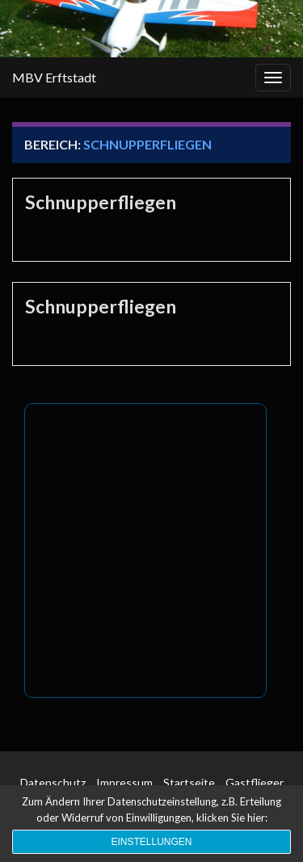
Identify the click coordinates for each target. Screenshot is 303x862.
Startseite (189, 782)
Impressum (124, 782)
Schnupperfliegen (100, 202)
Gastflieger (254, 782)
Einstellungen (151, 841)
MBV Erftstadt (54, 77)
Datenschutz (53, 782)
